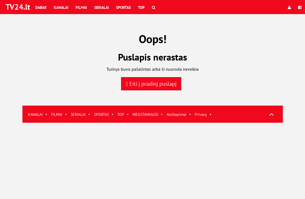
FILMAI (56, 114)
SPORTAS (101, 114)
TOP (120, 114)
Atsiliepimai (176, 114)
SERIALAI (78, 114)
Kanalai (61, 7)
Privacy (201, 114)
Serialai (101, 7)
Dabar (41, 7)
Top (141, 7)
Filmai (81, 7)
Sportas (123, 7)
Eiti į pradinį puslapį (151, 83)
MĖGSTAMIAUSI (145, 114)
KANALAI (35, 114)
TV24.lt (18, 7)
